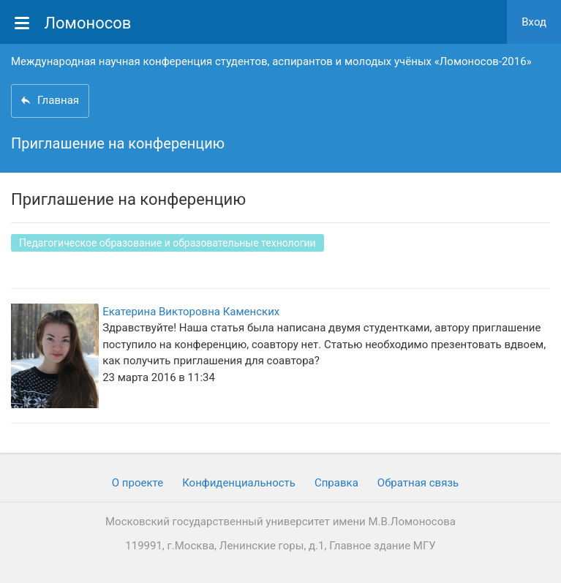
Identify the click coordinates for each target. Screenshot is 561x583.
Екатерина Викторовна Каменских (190, 311)
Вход (534, 22)
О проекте (137, 482)
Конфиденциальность (238, 482)
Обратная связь (418, 482)
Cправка (336, 482)
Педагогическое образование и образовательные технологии (167, 243)
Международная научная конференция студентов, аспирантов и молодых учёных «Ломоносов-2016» (271, 61)
